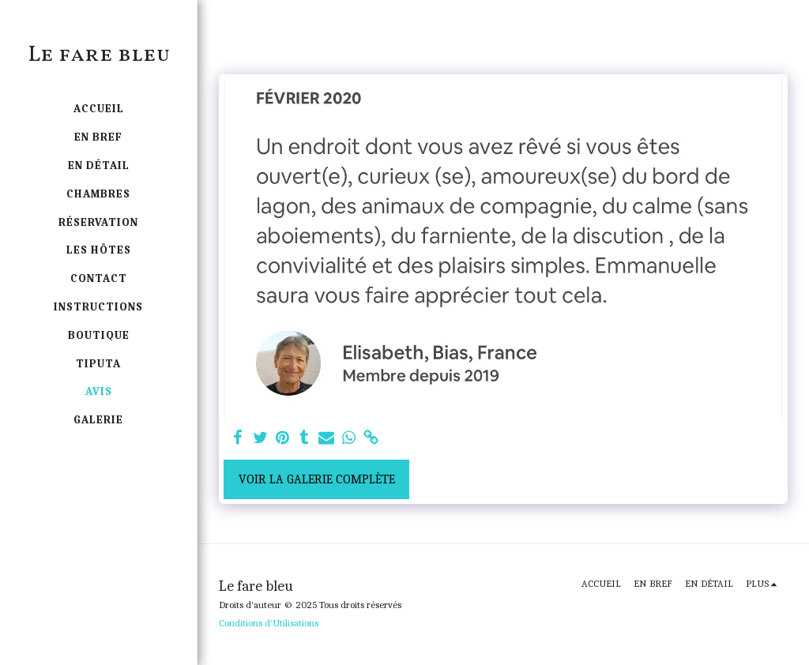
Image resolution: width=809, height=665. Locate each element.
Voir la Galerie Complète (317, 479)
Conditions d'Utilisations (268, 623)
